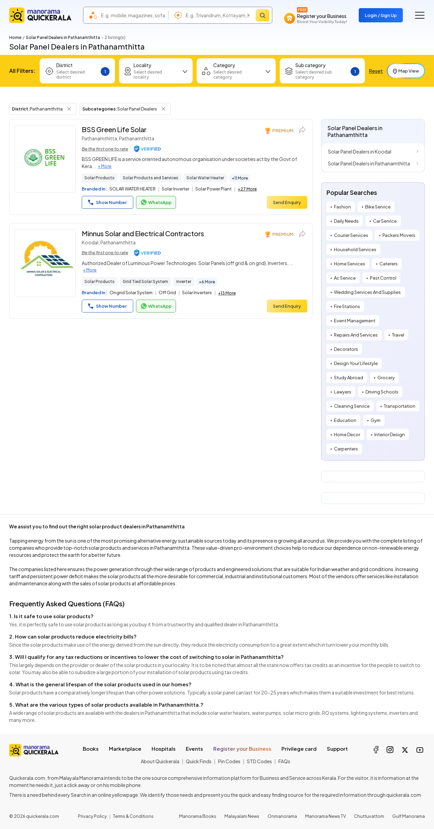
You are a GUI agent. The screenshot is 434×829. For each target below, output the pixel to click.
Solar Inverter (175, 188)
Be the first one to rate (105, 148)
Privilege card (299, 748)
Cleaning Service (352, 406)
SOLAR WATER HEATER (133, 188)
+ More (105, 166)
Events (194, 748)
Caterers (388, 263)
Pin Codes (229, 761)
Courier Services (351, 235)
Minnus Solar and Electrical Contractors (143, 233)
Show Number (107, 202)
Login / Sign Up (381, 15)
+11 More (240, 178)
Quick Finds (199, 761)
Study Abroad (348, 377)
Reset (376, 71)
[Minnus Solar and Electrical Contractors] (45, 263)
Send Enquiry (287, 202)
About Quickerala (160, 761)
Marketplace (125, 748)
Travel (398, 335)
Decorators (346, 349)
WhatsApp (156, 202)
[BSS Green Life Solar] (45, 159)
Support (337, 748)
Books (91, 748)
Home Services (349, 263)
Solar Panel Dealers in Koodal (359, 151)
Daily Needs (346, 221)
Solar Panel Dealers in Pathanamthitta (369, 163)
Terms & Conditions (133, 816)
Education (345, 420)
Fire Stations (347, 306)
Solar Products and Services (150, 177)
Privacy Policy (92, 816)
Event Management (354, 320)
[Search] (262, 15)
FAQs (284, 761)
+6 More (207, 281)
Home (15, 37)
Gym (375, 420)
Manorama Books (197, 816)
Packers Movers (398, 235)
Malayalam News (241, 816)
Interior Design (389, 434)
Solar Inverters (197, 292)
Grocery (386, 377)
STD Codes (259, 761)
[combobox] (133, 15)
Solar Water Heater (205, 177)
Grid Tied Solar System (145, 281)
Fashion (342, 206)
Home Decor (347, 434)
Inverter (183, 281)
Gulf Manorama (408, 816)
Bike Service (378, 206)
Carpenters (346, 448)
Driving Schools (382, 392)
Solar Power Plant (213, 188)
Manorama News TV (325, 816)
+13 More (227, 293)
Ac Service (345, 278)
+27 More (247, 188)
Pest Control (383, 278)
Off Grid (167, 292)
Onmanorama (282, 816)
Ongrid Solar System (131, 292)
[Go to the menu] (420, 15)
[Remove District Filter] (69, 109)
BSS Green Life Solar (114, 129)
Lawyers (342, 392)
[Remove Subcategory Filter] (163, 109)
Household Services (355, 249)
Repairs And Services (356, 335)
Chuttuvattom (369, 816)
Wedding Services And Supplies (367, 292)
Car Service (385, 221)
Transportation (399, 406)
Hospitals (164, 748)
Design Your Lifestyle (356, 363)
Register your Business (242, 748)
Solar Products (99, 177)
